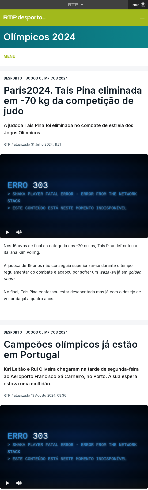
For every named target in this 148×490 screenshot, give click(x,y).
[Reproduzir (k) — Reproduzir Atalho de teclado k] (7, 232)
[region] (74, 196)
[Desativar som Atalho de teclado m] (18, 232)
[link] (26, 17)
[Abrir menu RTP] (74, 4)
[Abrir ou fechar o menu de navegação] (140, 17)
